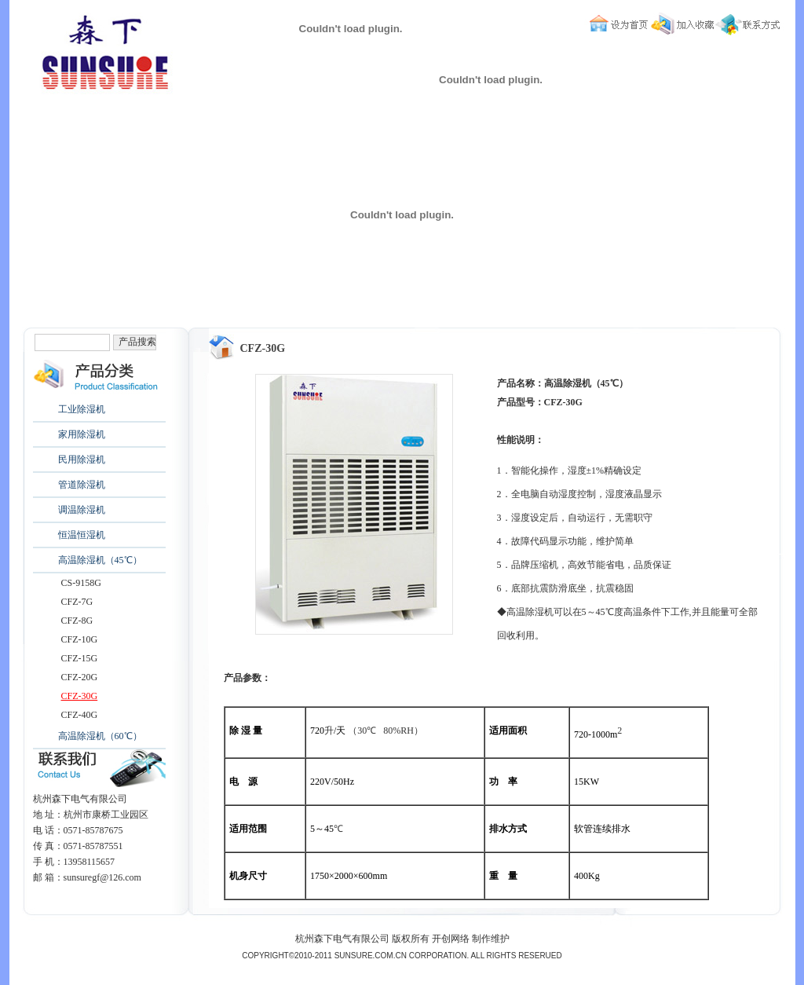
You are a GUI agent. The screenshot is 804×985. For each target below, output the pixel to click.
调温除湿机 (81, 509)
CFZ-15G (79, 658)
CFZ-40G (79, 714)
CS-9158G (81, 582)
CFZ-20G (79, 677)
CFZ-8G (77, 620)
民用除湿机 (81, 459)
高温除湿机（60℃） (100, 736)
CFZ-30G (79, 695)
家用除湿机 (81, 434)
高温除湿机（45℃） (100, 560)
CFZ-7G (77, 601)
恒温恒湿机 (81, 534)
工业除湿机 (81, 409)
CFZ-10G (79, 639)
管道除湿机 (81, 484)
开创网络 (451, 938)
